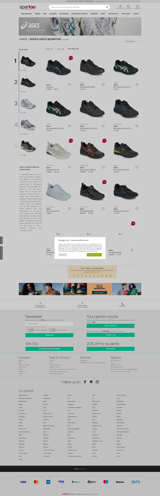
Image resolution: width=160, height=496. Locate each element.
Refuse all (63, 255)
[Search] (107, 7)
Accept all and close (94, 255)
